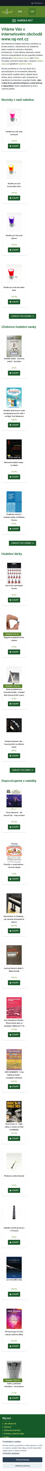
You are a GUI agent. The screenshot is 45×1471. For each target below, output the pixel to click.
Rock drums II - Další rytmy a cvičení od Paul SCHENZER (14, 1127)
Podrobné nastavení (11, 1453)
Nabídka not (22, 20)
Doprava (7, 1427)
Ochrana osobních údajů (14, 1434)
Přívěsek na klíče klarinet (14, 1176)
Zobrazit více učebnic (22, 543)
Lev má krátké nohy (14, 1280)
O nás (6, 1437)
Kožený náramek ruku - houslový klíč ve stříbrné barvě (14, 744)
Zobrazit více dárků (22, 770)
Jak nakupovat (10, 1423)
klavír (20, 58)
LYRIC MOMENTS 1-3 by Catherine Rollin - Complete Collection (14, 1075)
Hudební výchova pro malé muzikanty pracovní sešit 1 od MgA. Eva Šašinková (14, 413)
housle (27, 58)
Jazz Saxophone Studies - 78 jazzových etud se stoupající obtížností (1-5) (14, 1023)
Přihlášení (37, 3)
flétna (36, 58)
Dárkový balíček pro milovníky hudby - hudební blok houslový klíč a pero (14, 692)
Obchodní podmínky (12, 1430)
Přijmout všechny (22, 1460)
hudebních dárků (25, 64)
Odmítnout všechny (22, 1466)
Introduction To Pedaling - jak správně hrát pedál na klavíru (14, 919)
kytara (15, 58)
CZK (21, 11)
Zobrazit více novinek (22, 316)
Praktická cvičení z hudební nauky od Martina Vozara (14, 517)
